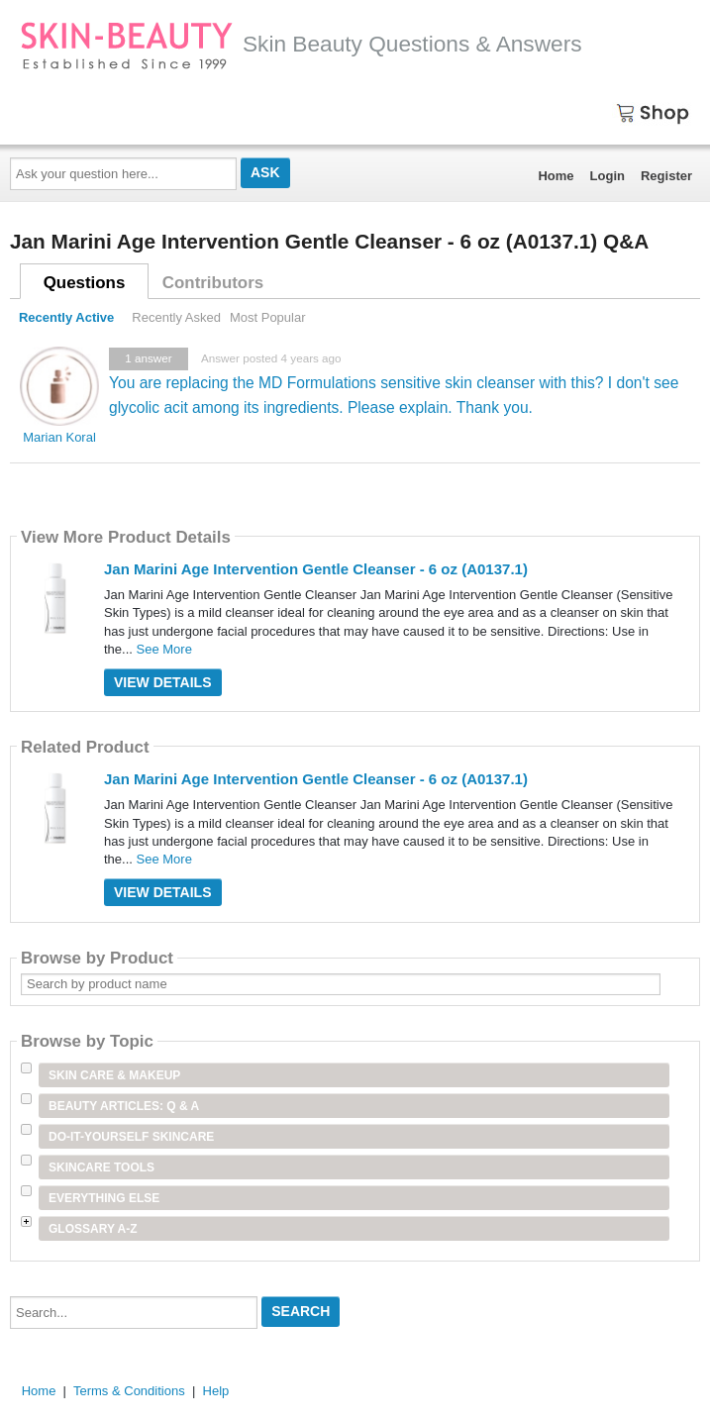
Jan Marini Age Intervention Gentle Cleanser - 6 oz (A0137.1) (316, 568)
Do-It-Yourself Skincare (131, 1137)
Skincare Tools (101, 1167)
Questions (85, 282)
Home (555, 175)
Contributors (212, 282)
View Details (163, 682)
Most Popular (268, 317)
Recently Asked (176, 317)
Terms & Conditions (129, 1390)
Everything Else (104, 1198)
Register (666, 175)
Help (216, 1390)
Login (607, 175)
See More (164, 649)
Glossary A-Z (93, 1229)
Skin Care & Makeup (114, 1075)
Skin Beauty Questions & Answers (301, 43)
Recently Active (66, 317)
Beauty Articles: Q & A (124, 1106)
